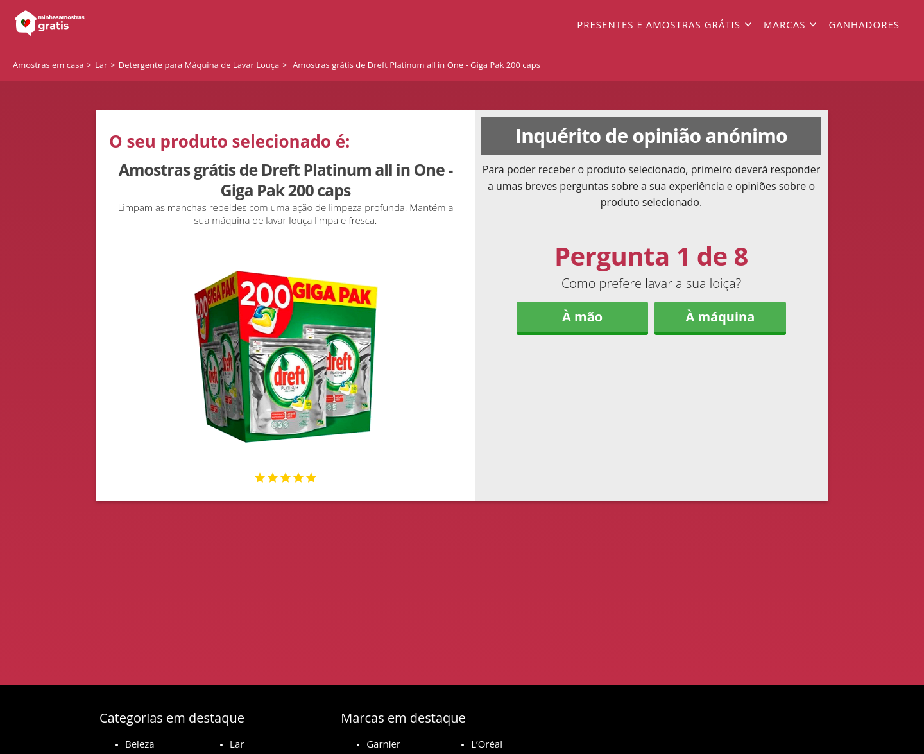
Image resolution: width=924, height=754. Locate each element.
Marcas (784, 24)
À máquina (720, 316)
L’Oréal (486, 743)
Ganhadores (864, 24)
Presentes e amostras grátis (658, 24)
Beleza (140, 743)
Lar (237, 743)
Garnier (383, 743)
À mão (582, 316)
